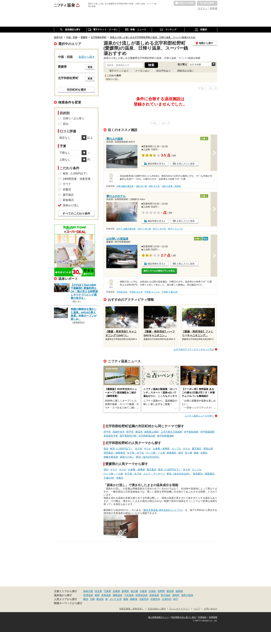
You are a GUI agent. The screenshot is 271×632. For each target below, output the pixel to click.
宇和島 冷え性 (135, 292)
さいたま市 (116, 599)
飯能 (125, 599)
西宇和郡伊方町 (128, 435)
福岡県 (179, 591)
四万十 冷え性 (159, 229)
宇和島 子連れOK (170, 292)
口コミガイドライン (179, 609)
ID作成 (213, 8)
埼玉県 (98, 591)
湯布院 (175, 595)
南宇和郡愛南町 (165, 435)
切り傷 (188, 452)
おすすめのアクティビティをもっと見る (194, 349)
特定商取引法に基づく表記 (183, 617)
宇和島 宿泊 (121, 292)
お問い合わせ (210, 609)
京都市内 (155, 599)
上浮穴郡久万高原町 (171, 431)
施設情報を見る (155, 163)
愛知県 (170, 591)
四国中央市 (119, 431)
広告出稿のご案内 (157, 609)
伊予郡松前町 (191, 431)
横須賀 (100, 599)
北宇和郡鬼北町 (146, 435)
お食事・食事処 (161, 448)
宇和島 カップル (152, 292)
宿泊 (106, 448)
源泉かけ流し (127, 456)
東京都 (134, 591)
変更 (90, 67)
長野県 (161, 591)
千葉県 (107, 591)
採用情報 (213, 617)
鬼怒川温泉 (187, 595)
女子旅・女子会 (135, 452)
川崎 (92, 599)
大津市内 (166, 599)
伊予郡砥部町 (207, 431)
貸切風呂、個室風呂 (114, 452)
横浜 (85, 599)
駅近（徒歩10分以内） (148, 456)
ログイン (202, 8)
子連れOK (109, 477)
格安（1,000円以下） (121, 448)
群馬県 (125, 591)
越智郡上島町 (151, 431)
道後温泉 (154, 595)
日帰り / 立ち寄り (73, 118)
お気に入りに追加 (186, 163)
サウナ (147, 448)
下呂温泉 (129, 595)
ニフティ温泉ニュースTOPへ (199, 415)
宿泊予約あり (163, 70)
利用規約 (202, 617)
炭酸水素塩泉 (111, 456)
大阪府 (143, 591)
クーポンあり (142, 70)
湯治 (180, 452)
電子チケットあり (119, 70)
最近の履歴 (207, 3)
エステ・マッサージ (154, 473)
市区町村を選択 (76, 89)
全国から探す (86, 56)
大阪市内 (144, 599)
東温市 (139, 431)
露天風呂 (197, 448)
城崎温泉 (117, 595)
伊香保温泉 (142, 595)
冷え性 (138, 448)
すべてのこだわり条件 (76, 213)
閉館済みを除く (185, 70)
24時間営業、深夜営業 (77, 178)
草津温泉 (88, 595)
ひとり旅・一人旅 (155, 452)
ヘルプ (196, 609)
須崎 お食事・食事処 (171, 186)
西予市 (130, 431)
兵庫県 (116, 591)
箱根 (97, 595)
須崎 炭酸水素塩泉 (125, 186)
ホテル (186, 448)
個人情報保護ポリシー (158, 617)
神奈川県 (88, 591)
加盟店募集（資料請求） (131, 609)
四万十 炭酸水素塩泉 (126, 229)
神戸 (175, 599)
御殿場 (133, 599)
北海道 (152, 591)
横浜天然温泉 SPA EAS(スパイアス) (162, 510)
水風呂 (204, 452)
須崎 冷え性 (154, 186)
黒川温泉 (165, 595)
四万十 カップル (175, 229)
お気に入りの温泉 (184, 3)
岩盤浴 (67, 189)
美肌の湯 (208, 448)
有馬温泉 (106, 595)
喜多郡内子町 (111, 435)
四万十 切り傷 (144, 229)
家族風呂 (171, 452)
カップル (176, 448)
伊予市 (107, 431)
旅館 (196, 452)
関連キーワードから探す (68, 603)
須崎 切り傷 (141, 186)
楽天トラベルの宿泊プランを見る (159, 271)
